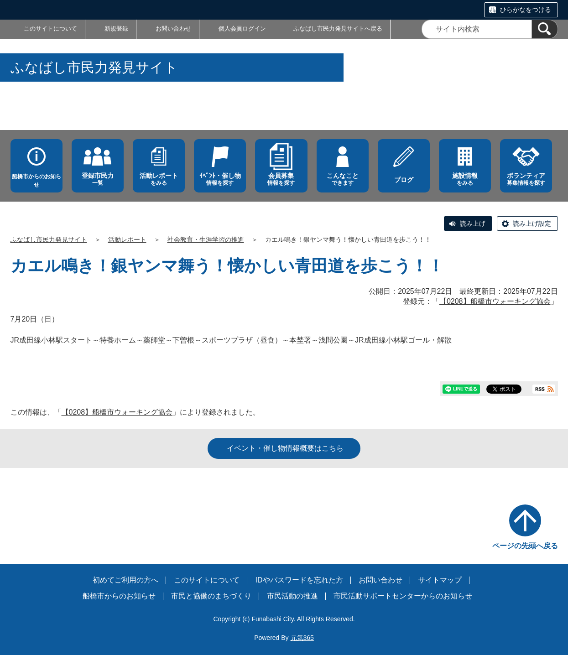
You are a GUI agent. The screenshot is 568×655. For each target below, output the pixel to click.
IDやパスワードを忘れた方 (299, 580)
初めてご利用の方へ (125, 580)
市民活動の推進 (292, 596)
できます (342, 179)
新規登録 (116, 28)
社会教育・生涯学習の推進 (205, 239)
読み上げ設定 (532, 223)
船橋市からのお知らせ (36, 180)
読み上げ (472, 223)
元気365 (302, 637)
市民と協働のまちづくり (211, 596)
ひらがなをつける (525, 9)
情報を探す (220, 179)
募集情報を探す (526, 179)
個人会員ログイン (242, 28)
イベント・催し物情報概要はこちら (285, 448)
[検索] (545, 29)
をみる (158, 179)
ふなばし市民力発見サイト (48, 239)
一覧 (97, 179)
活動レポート (127, 239)
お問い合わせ (173, 28)
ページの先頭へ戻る (525, 546)
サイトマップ (440, 580)
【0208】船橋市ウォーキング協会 (495, 301)
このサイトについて (50, 28)
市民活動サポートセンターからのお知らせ (403, 596)
